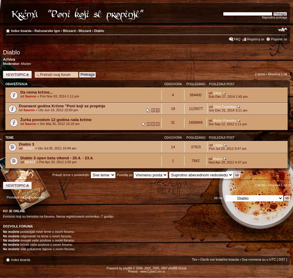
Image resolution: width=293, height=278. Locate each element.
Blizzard (69, 31)
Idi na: (218, 198)
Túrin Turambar (224, 107)
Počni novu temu (17, 74)
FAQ (237, 39)
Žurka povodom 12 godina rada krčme (55, 119)
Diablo (99, 31)
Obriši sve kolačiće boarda (219, 259)
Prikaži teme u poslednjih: (83, 175)
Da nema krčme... (36, 92)
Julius (217, 93)
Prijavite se (279, 39)
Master (26, 63)
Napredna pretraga (274, 17)
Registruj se (255, 39)
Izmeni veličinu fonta (282, 29)
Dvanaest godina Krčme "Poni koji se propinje (62, 106)
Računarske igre (47, 31)
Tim (194, 259)
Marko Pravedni (224, 120)
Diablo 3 (26, 144)
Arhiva (9, 59)
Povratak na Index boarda (25, 197)
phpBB (127, 268)
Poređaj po (142, 175)
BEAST (28, 148)
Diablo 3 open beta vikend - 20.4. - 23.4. (57, 158)
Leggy (217, 145)
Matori (217, 159)
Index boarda (21, 31)
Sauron (30, 96)
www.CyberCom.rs (152, 271)
